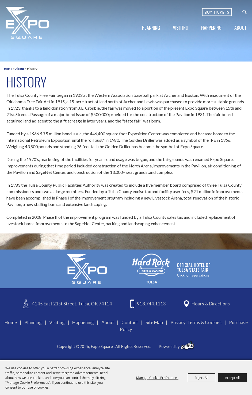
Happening (211, 27)
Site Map (154, 322)
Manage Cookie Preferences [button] (157, 377)
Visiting (180, 27)
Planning (151, 27)
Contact (129, 322)
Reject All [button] (201, 377)
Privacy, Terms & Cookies (196, 322)
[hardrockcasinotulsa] (171, 268)
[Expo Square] (27, 23)
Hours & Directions (211, 303)
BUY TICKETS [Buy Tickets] (217, 12)
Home (8, 68)
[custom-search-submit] (244, 12)
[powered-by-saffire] (187, 345)
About (240, 27)
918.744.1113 (151, 303)
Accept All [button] (232, 377)
